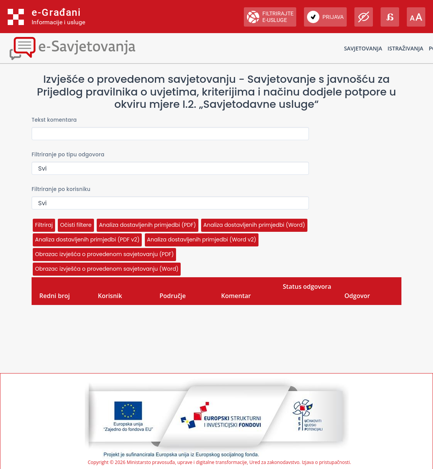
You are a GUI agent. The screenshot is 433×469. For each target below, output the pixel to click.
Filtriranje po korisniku (61, 189)
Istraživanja (405, 48)
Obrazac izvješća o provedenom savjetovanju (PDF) (104, 254)
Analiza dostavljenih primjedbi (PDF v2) (87, 239)
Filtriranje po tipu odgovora (68, 154)
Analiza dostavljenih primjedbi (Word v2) (202, 239)
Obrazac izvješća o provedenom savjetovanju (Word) (106, 269)
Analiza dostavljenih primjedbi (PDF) (147, 225)
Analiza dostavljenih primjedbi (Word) (254, 225)
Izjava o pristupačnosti (326, 462)
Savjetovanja (363, 48)
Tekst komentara (54, 120)
